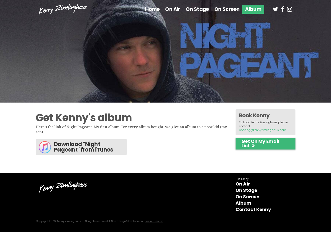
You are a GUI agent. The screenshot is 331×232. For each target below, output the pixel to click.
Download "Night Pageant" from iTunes (75, 147)
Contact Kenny (253, 209)
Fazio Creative (154, 221)
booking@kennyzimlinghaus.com (262, 130)
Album (253, 9)
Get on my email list (260, 143)
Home (152, 9)
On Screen (227, 9)
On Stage (197, 9)
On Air (172, 9)
